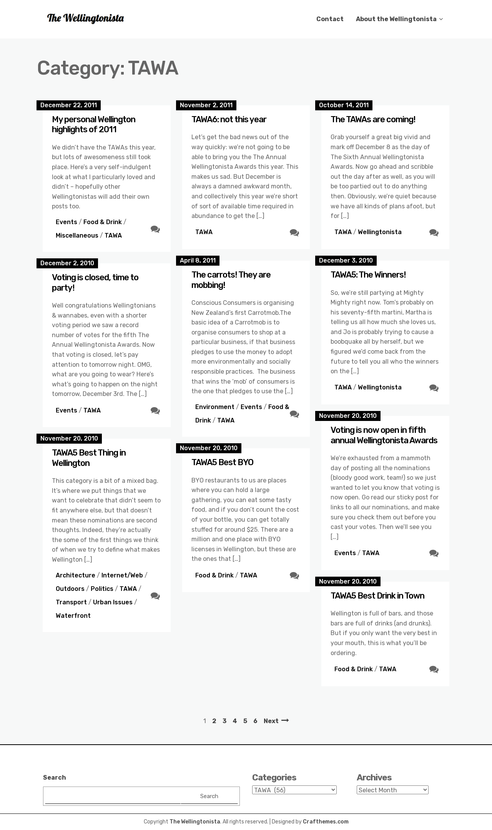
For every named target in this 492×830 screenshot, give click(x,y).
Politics (102, 588)
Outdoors (70, 588)
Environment (214, 407)
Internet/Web (122, 575)
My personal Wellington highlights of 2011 (93, 124)
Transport (71, 602)
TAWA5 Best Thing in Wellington (89, 457)
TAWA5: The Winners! (368, 274)
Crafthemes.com (326, 821)
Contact (330, 19)
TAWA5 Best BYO (222, 462)
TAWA (113, 235)
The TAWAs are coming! (373, 119)
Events (66, 222)
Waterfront (73, 615)
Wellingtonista (380, 232)
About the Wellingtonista (396, 19)
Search (54, 777)
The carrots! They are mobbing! (231, 279)
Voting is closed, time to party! (95, 282)
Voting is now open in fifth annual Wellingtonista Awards (384, 435)
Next (271, 721)
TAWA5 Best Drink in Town (377, 595)
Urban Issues (113, 602)
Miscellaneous (77, 235)
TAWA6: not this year (228, 119)
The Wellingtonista (195, 821)
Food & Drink (102, 222)
